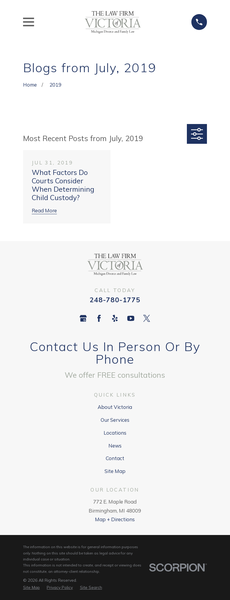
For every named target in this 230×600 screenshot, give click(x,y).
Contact (115, 458)
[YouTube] (130, 318)
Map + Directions (115, 519)
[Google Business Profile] (83, 318)
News (115, 445)
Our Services (115, 420)
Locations (115, 433)
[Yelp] (114, 318)
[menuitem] (31, 587)
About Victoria (115, 407)
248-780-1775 (115, 300)
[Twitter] (146, 318)
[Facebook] (99, 318)
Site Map (115, 471)
